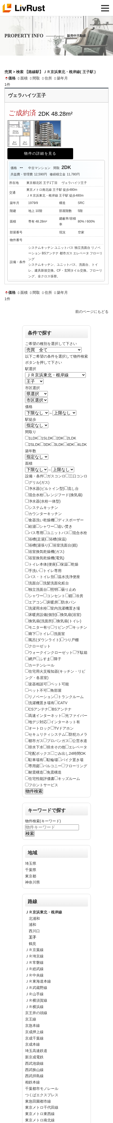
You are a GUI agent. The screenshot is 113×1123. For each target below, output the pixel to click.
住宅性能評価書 (41, 778)
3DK (47, 444)
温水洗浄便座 (69, 577)
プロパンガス (58, 741)
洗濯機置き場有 (41, 703)
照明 (54, 589)
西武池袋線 (34, 1063)
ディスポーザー (71, 520)
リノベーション (41, 697)
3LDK (59, 444)
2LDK (71, 438)
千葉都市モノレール (41, 1088)
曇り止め (68, 589)
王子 (32, 937)
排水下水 (36, 747)
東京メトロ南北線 (40, 1120)
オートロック (40, 728)
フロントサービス (43, 785)
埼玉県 (30, 863)
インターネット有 (65, 722)
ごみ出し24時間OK (70, 753)
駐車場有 (36, 760)
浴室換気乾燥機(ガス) (46, 551)
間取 (34, 78)
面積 (22, 78)
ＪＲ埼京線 (34, 956)
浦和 (32, 924)
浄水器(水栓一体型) (44, 501)
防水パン (68, 602)
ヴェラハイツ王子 (27, 95)
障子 (57, 659)
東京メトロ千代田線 (41, 1107)
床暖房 (52, 602)
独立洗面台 (38, 589)
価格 (10, 78)
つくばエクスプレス (41, 1095)
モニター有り (40, 627)
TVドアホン (64, 728)
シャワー (46, 526)
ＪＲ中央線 (34, 975)
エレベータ (78, 747)
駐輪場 (52, 760)
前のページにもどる (92, 311)
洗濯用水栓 (38, 608)
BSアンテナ (62, 709)
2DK (59, 438)
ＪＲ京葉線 (34, 950)
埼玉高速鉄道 (36, 1051)
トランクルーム (71, 697)
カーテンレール (41, 665)
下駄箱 (81, 652)
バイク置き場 (72, 760)
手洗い (34, 571)
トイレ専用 (52, 571)
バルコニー (52, 766)
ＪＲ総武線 (34, 969)
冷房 (79, 596)
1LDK (33, 438)
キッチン (79, 627)
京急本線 (32, 1025)
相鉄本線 (32, 1082)
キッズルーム (69, 778)
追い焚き (65, 526)
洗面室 (59, 634)
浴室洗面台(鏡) (65, 545)
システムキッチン (43, 507)
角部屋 (56, 690)
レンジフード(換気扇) (64, 495)
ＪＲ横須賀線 (36, 1000)
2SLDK (34, 444)
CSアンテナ (38, 709)
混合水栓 (36, 495)
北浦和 (34, 918)
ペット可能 (59, 684)
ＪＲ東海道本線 (38, 981)
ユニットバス (58, 533)
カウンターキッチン (45, 514)
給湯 (32, 526)
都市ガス (36, 741)
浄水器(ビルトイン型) (46, 488)
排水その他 (56, 747)
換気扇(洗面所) (41, 621)
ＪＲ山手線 (34, 994)
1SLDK (47, 438)
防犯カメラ (78, 734)
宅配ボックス (40, 753)
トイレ (44, 634)
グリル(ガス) (39, 482)
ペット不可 (38, 690)
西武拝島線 (34, 1076)
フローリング (76, 766)
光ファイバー (76, 715)
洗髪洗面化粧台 (56, 583)
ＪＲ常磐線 (34, 962)
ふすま (44, 659)
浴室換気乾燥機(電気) (46, 558)
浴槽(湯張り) (39, 545)
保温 (64, 564)
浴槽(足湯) (37, 539)
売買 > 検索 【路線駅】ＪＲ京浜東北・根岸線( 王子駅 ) (50, 72)
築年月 (60, 78)
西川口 (34, 931)
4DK (70, 444)
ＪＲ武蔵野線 (36, 988)
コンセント (56, 596)
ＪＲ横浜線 (34, 1007)
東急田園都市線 (38, 1101)
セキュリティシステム (47, 734)
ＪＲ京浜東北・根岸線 (43, 912)
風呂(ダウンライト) (44, 640)
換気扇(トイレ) (68, 621)
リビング (61, 627)
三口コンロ (78, 476)
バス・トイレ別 (41, 577)
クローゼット (40, 646)
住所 (46, 78)
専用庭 (34, 766)
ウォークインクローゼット (51, 652)
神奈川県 (32, 882)
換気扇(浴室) (70, 614)
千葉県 (30, 870)
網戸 (32, 659)
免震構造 (54, 772)
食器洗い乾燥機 (41, 520)
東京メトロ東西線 (40, 1114)
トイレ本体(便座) (43, 564)
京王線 (30, 1019)
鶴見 (32, 944)
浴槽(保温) (57, 539)
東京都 (30, 876)
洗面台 (34, 583)
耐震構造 (36, 772)
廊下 (32, 634)
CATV (62, 703)
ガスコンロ (56, 476)
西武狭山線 (34, 1070)
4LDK (82, 444)
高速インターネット (45, 715)
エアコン (36, 602)
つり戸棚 (71, 640)
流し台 (73, 488)
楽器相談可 (38, 684)
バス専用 (36, 533)
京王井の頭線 (36, 1013)
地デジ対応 (38, 722)
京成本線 (32, 1044)
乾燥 (74, 564)
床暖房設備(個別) (43, 614)
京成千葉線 (34, 1038)
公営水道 (79, 741)
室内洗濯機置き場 (65, 608)
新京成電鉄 (34, 1057)
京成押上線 (34, 1032)
